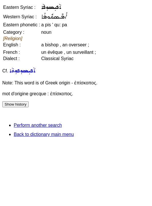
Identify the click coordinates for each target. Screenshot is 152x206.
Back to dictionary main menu (44, 134)
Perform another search (38, 125)
